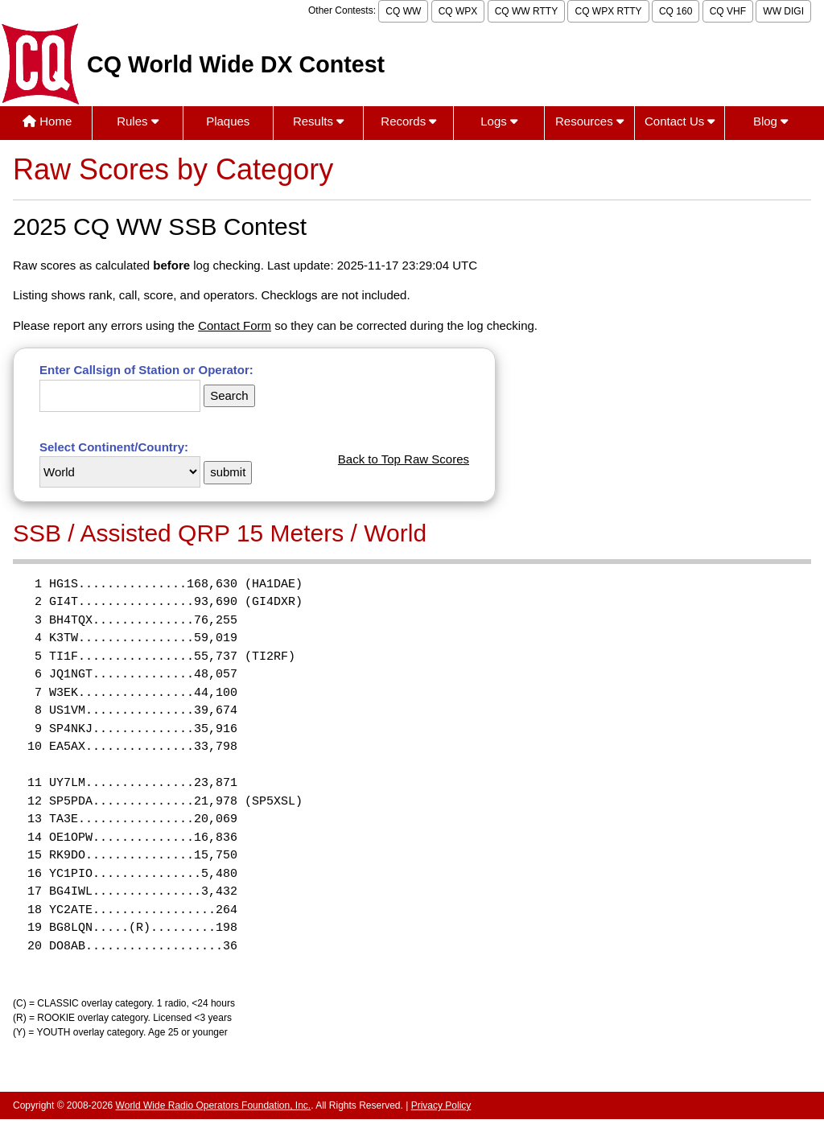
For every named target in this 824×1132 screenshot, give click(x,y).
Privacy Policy (441, 1105)
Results (318, 121)
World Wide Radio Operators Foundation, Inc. (213, 1105)
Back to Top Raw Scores (403, 459)
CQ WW (403, 11)
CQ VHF (728, 11)
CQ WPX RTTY (608, 11)
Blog (770, 121)
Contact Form (234, 325)
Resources (589, 121)
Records (408, 121)
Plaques (227, 121)
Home (47, 121)
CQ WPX (458, 11)
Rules (138, 121)
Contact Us (680, 121)
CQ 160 (675, 11)
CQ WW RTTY (526, 11)
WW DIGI (783, 11)
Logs (498, 121)
